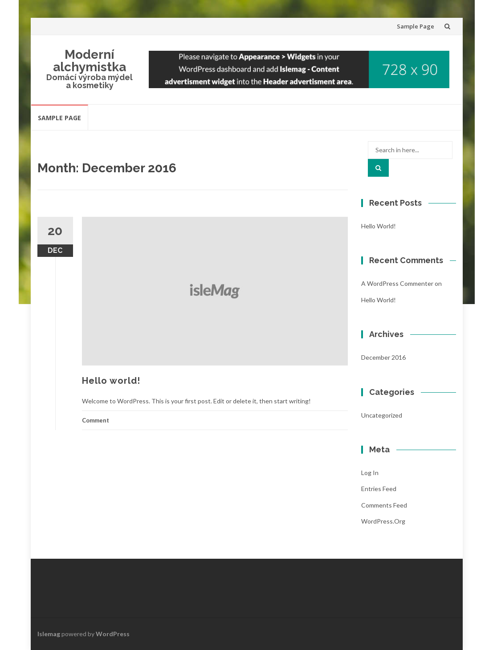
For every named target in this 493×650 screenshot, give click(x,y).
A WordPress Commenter (397, 283)
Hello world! (111, 380)
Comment (95, 420)
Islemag (48, 634)
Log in (370, 472)
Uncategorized (381, 415)
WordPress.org (383, 521)
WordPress (113, 634)
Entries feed (378, 488)
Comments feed (384, 505)
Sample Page (415, 26)
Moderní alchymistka (89, 60)
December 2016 (383, 357)
